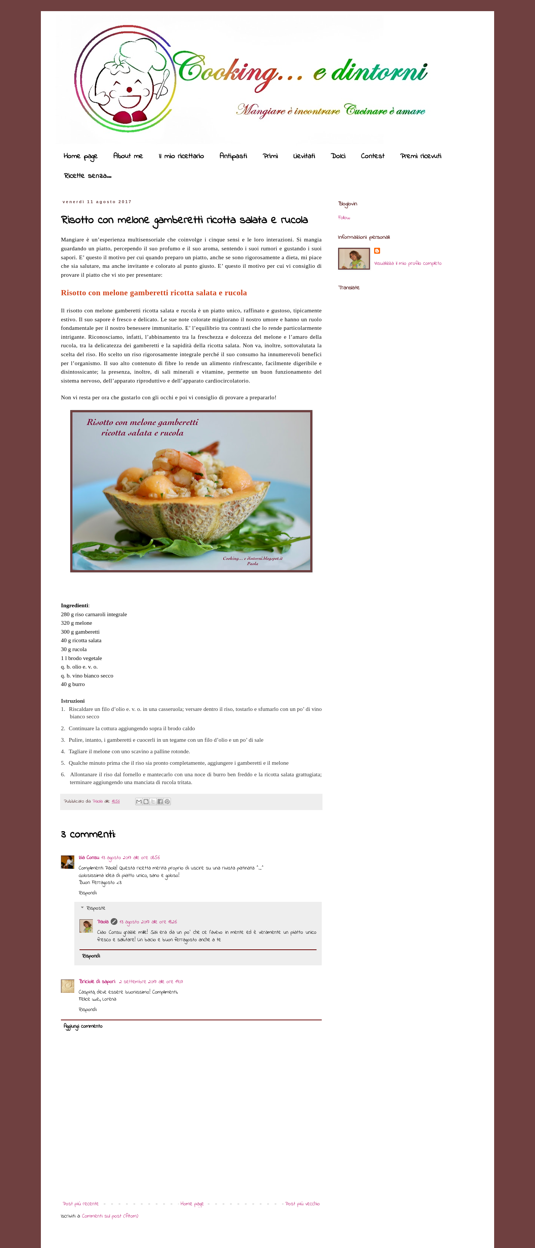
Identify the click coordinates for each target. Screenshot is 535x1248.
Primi (270, 156)
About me (128, 156)
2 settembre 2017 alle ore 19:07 (151, 982)
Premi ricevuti (420, 156)
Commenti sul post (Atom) (110, 1216)
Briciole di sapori (98, 982)
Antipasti (233, 156)
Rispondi (88, 893)
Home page (81, 156)
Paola (98, 801)
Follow (344, 218)
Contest (373, 156)
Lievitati (304, 156)
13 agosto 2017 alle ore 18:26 (148, 922)
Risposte (96, 909)
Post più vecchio (302, 1204)
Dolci (338, 156)
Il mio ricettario (181, 156)
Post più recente (81, 1204)
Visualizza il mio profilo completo (408, 263)
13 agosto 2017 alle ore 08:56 (130, 858)
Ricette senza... (87, 176)
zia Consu (89, 858)
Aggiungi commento (83, 1026)
